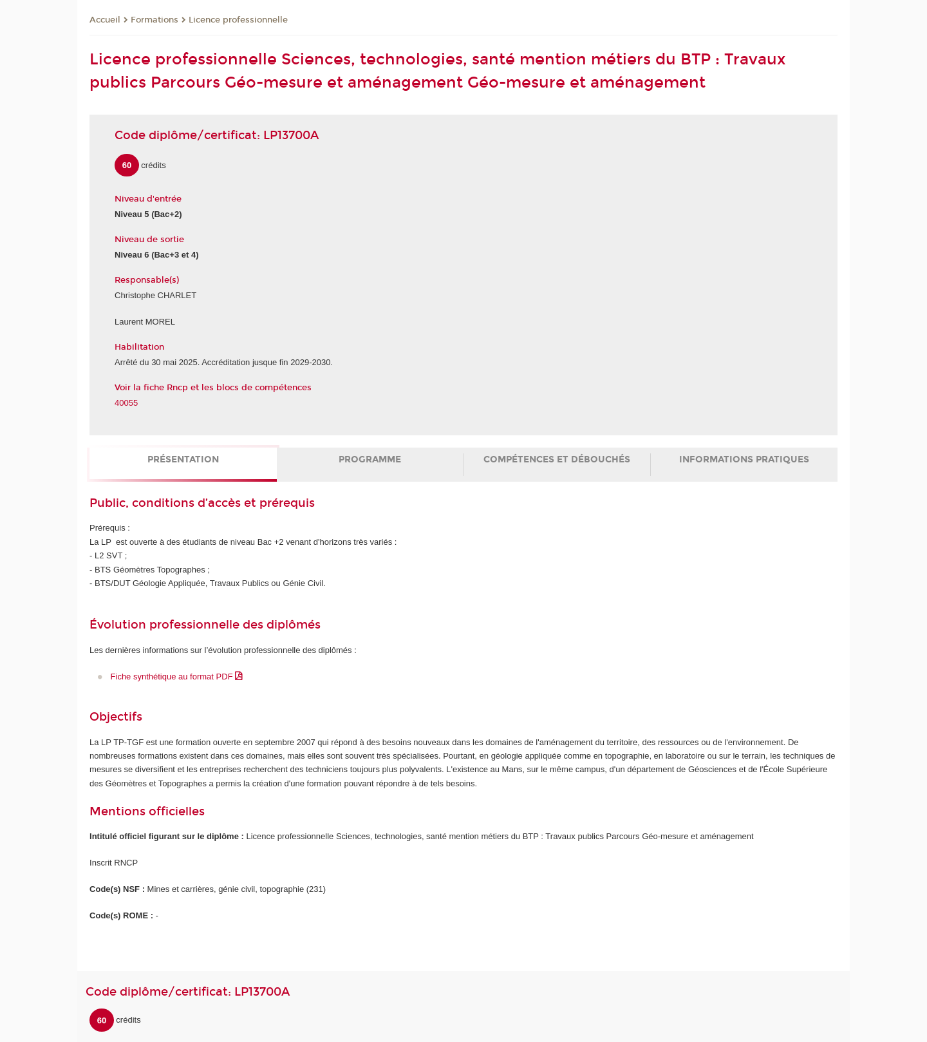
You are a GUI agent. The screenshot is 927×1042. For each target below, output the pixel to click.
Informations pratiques (744, 459)
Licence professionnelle (238, 20)
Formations (154, 20)
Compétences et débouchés (556, 459)
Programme (370, 459)
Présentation (183, 459)
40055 (126, 403)
